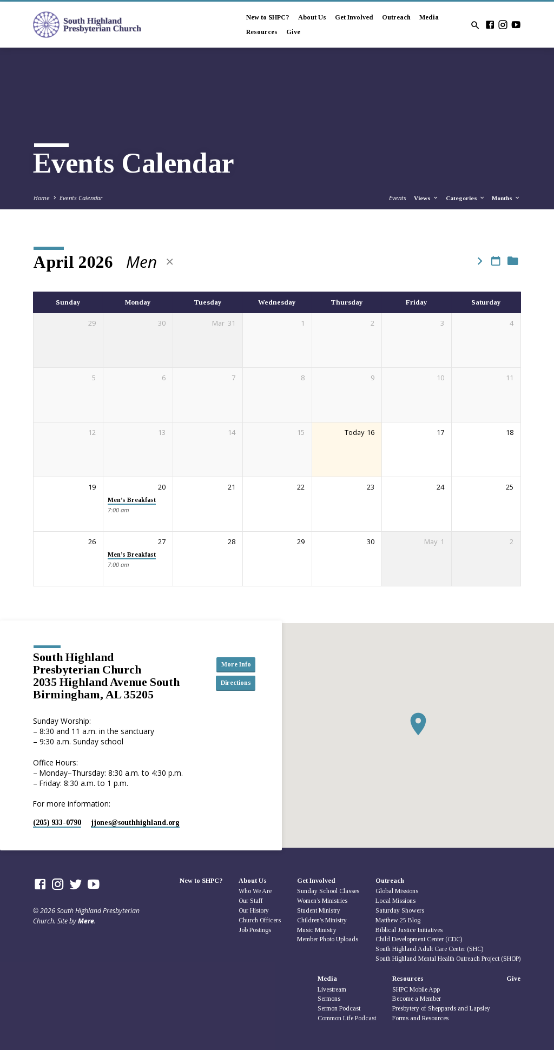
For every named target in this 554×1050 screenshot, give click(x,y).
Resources (262, 32)
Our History (254, 910)
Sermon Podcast (339, 1008)
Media (429, 17)
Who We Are (255, 891)
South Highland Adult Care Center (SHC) (429, 949)
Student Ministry (318, 910)
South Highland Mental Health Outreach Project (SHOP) (447, 958)
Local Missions (395, 900)
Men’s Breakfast (132, 500)
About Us (312, 17)
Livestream (332, 989)
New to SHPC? (267, 17)
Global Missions (396, 891)
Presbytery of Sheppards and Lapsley (441, 1008)
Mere (86, 921)
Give (293, 32)
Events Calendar (81, 198)
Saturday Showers (399, 910)
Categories (465, 198)
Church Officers (260, 920)
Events (397, 198)
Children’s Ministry (322, 920)
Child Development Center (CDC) (418, 939)
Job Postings (255, 930)
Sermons (329, 998)
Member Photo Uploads (327, 939)
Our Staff (251, 900)
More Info (231, 664)
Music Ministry (317, 930)
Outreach (396, 17)
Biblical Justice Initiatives (409, 930)
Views (426, 198)
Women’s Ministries (322, 900)
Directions (231, 683)
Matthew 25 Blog (397, 920)
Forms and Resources (420, 1018)
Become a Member (416, 998)
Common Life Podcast (347, 1018)
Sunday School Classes (328, 891)
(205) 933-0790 (57, 822)
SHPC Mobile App (416, 989)
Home (42, 198)
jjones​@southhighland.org (135, 822)
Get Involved (354, 17)
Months (506, 198)
